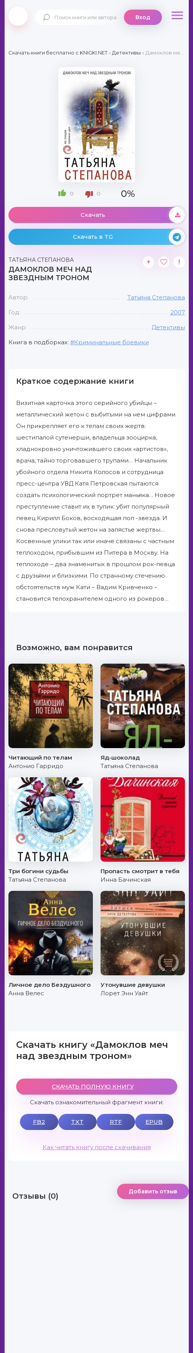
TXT (77, 1121)
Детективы (168, 327)
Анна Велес (26, 993)
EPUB (154, 1121)
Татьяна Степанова (156, 297)
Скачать (133, 215)
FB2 (39, 1121)
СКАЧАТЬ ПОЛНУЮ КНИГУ (93, 1086)
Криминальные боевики (111, 342)
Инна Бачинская (126, 879)
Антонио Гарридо (35, 766)
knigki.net (18, 16)
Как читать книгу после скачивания (97, 1147)
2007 (177, 312)
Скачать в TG (129, 237)
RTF (116, 1121)
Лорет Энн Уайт (124, 993)
